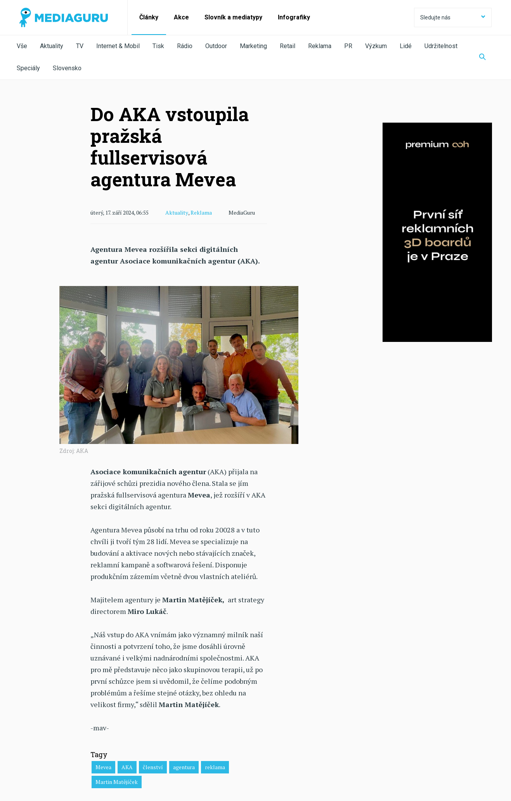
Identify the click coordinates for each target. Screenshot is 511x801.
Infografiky (294, 17)
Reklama (319, 46)
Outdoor (216, 46)
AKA (127, 766)
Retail (287, 46)
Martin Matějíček (116, 781)
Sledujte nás (452, 17)
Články (148, 17)
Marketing (253, 46)
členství (153, 766)
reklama (215, 766)
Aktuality (51, 46)
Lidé (406, 46)
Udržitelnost (440, 46)
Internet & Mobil (118, 46)
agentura (184, 766)
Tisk (158, 46)
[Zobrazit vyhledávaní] (482, 57)
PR (348, 46)
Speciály (28, 68)
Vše (22, 46)
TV (79, 46)
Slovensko (67, 68)
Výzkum (376, 46)
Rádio (184, 46)
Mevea (103, 766)
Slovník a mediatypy (233, 17)
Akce (181, 17)
